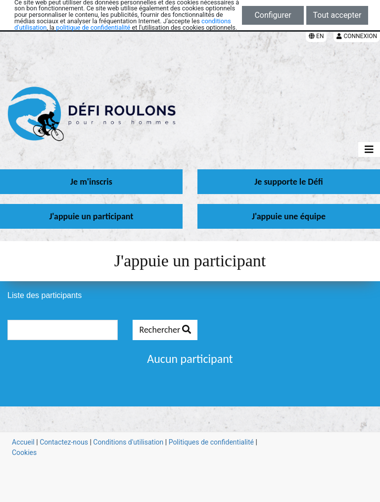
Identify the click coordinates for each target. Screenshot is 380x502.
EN (316, 36)
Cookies (24, 452)
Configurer (272, 15)
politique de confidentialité (93, 27)
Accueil (23, 442)
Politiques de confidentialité (211, 442)
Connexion (356, 36)
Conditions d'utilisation (128, 442)
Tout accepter (337, 15)
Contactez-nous (64, 442)
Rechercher (165, 329)
